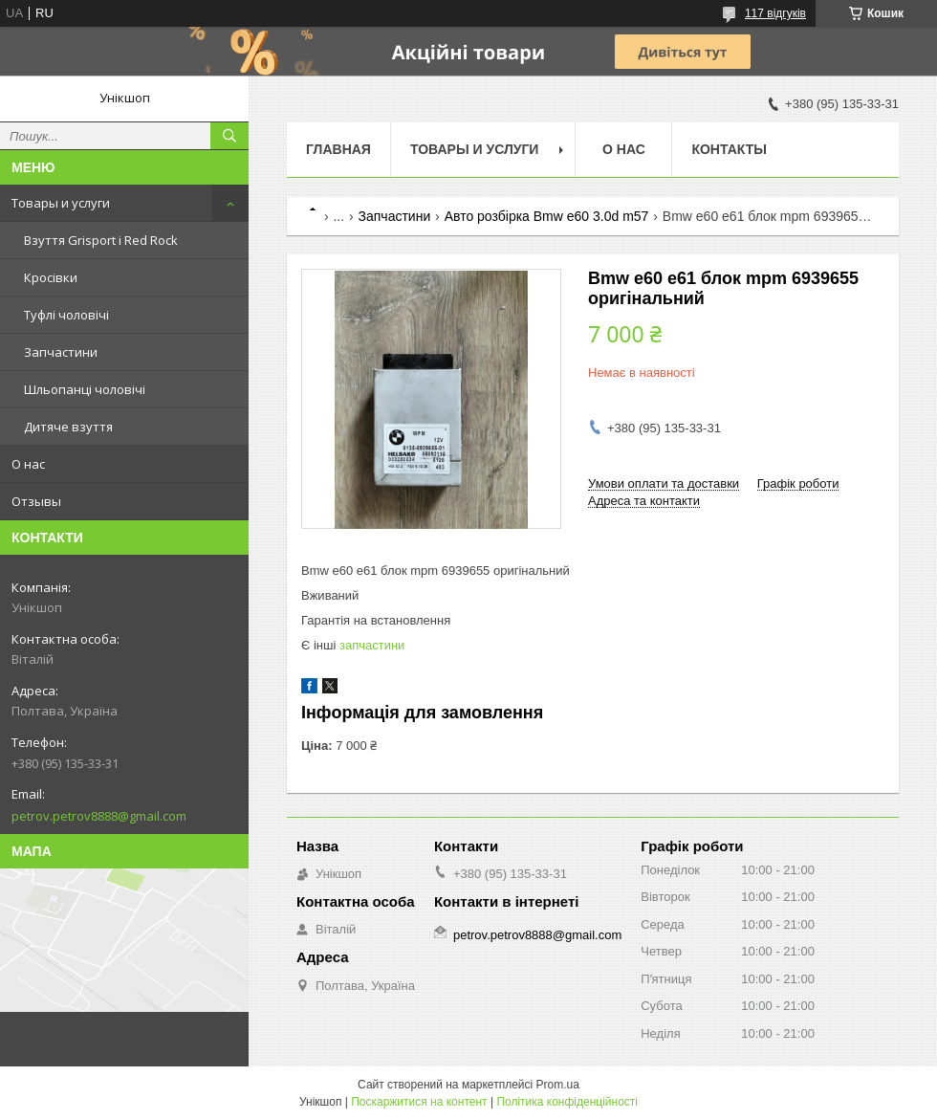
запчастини (371, 645)
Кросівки (50, 277)
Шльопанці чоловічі (84, 389)
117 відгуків (775, 13)
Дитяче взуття (68, 426)
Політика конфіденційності (567, 1102)
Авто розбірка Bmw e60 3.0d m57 (547, 216)
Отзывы (36, 501)
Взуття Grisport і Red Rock (101, 240)
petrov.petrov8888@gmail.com (98, 815)
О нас (28, 463)
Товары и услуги (60, 202)
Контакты (728, 149)
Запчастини (61, 352)
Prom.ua (557, 1084)
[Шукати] (229, 135)
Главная (338, 149)
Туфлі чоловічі (66, 314)
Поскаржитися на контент (419, 1102)
